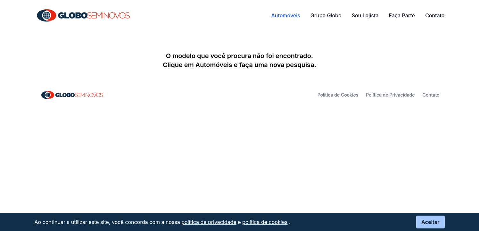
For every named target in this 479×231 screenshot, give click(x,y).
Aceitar (430, 222)
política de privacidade (208, 222)
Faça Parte (402, 15)
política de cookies (264, 222)
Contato (435, 15)
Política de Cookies (338, 95)
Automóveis (285, 15)
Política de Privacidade (390, 95)
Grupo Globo (326, 15)
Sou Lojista (365, 15)
